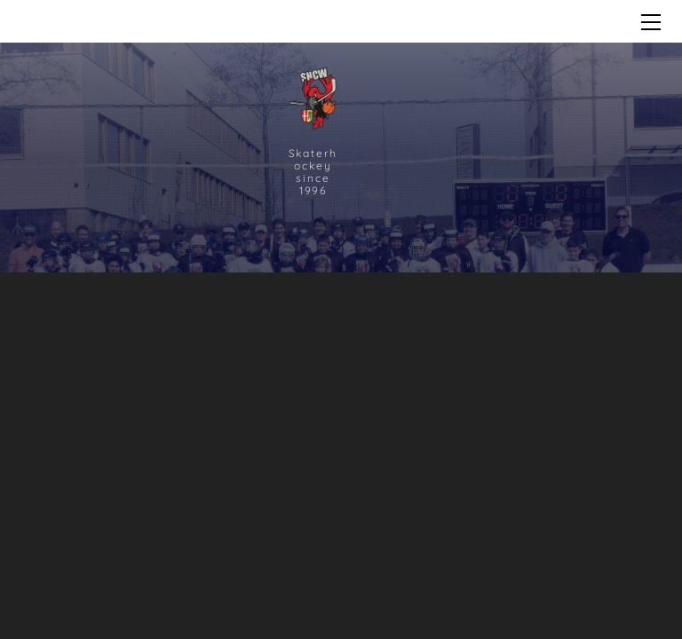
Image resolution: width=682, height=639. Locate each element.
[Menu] (651, 22)
